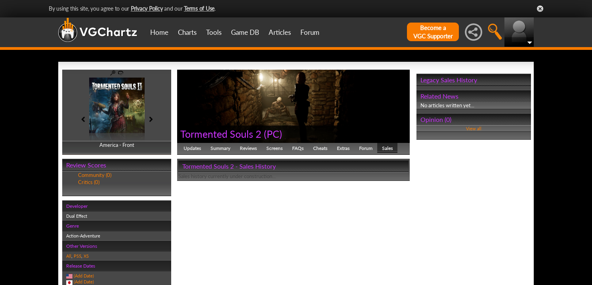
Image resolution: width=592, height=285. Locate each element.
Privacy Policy (147, 8)
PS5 (77, 255)
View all (473, 128)
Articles (280, 32)
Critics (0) (88, 182)
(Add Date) (84, 275)
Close (540, 9)
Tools (214, 32)
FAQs (298, 148)
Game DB (245, 32)
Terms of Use (199, 8)
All (68, 255)
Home (159, 32)
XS (86, 255)
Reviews (248, 148)
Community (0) (94, 175)
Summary (220, 148)
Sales (387, 148)
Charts (187, 32)
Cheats (320, 148)
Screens (274, 148)
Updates (192, 148)
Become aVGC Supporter (433, 32)
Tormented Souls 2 (221, 134)
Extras (343, 148)
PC (273, 134)
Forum (309, 32)
